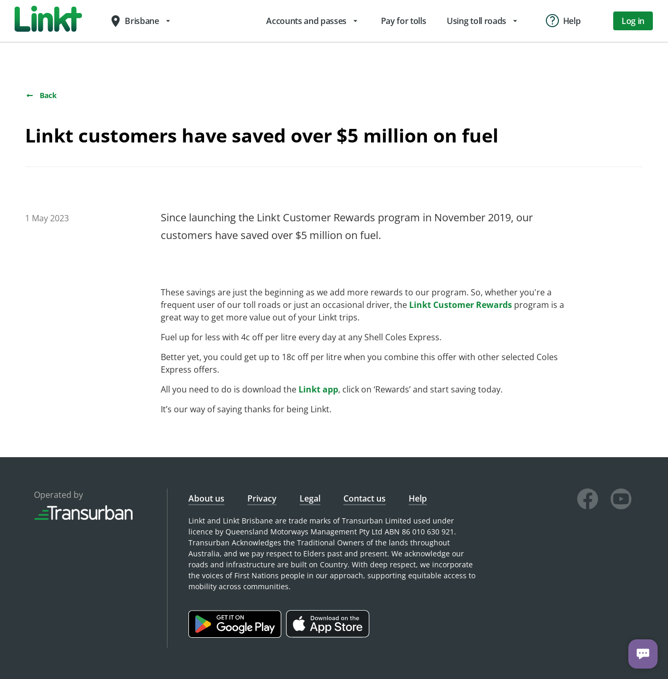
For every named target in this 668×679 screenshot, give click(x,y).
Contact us (364, 498)
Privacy (262, 498)
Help (418, 498)
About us (206, 498)
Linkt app (318, 389)
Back (41, 95)
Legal (310, 498)
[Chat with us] (643, 654)
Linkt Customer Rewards (460, 305)
